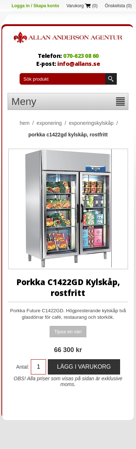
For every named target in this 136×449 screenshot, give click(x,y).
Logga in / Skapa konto (35, 5)
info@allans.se (78, 64)
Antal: (22, 367)
